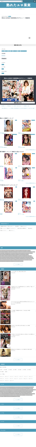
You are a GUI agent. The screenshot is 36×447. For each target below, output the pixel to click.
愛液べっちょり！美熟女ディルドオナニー (8, 228)
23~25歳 (9, 369)
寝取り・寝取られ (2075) (3, 392)
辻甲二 (3, 73)
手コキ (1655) (29, 392)
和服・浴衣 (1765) (20, 392)
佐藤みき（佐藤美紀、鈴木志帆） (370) (5, 255)
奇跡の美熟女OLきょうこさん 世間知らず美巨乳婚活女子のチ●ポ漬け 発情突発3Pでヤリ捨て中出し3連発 (18, 108)
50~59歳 (1, 371)
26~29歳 (14, 369)
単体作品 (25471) (6, 387)
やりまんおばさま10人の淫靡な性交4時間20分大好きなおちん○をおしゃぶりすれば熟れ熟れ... (17, 303)
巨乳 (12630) (31, 387)
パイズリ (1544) (13, 393)
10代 (1, 369)
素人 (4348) (6, 389)
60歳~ (6, 371)
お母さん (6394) (18, 388)
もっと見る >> (18, 264)
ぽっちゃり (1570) (7, 393)
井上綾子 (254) (7, 259)
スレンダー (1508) (18, 393)
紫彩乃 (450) (26, 253)
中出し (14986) (27, 387)
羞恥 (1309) (33, 393)
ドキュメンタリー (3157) (24, 389)
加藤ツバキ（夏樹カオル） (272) (19, 258)
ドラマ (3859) (18, 389)
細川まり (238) (12, 261)
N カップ (30, 378)
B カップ (6, 376)
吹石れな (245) (2, 261)
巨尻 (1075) (10, 396)
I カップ (6, 378)
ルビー (3, 64)
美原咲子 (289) (7, 258)
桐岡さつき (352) (29, 255)
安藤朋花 (10, 16)
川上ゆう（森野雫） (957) (26, 250)
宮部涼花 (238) (16, 261)
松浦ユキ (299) (31, 257)
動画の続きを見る (18, 45)
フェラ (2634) (34, 389)
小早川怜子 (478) (21, 253)
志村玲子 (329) (11, 257)
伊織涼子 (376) (26, 254)
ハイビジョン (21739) (12, 387)
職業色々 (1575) (2, 393)
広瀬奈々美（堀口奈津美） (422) (14, 254)
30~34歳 (19, 369)
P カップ (6, 380)
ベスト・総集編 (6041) (30, 388)
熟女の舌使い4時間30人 (22, 228)
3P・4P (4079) (10, 389)
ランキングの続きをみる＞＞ (31, 149)
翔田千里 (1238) (7, 250)
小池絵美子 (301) (26, 257)
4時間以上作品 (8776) (8, 388)
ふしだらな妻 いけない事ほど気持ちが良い (17, 272)
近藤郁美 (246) (30, 259)
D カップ (16, 376)
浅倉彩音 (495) (12, 253)
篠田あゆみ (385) (21, 254)
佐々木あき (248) (20, 259)
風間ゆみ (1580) (2, 250)
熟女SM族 (30, 228)
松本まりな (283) (12, 258)
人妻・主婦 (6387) (23, 388)
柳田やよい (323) (15, 257)
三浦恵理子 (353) (19, 255)
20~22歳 (5, 369)
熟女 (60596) (2, 387)
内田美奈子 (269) (26, 258)
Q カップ (11, 380)
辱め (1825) (15, 392)
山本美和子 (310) (21, 257)
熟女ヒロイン (11, 230)
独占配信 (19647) (22, 387)
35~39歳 (24, 369)
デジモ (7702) (14, 388)
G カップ (30, 376)
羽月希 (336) (6, 257)
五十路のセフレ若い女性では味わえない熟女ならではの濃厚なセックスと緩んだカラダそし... (17, 336)
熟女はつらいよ (23, 226)
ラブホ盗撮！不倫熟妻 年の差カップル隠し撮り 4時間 (17, 311)
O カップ (1, 380)
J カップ (11, 378)
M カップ (25, 378)
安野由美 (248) (25, 259)
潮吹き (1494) (23, 393)
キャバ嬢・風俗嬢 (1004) (16, 396)
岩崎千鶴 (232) (21, 261)
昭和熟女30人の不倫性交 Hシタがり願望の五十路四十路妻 (17, 350)
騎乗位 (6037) (2, 389)
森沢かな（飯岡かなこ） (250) (13, 259)
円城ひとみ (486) (16, 253)
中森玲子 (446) (30, 253)
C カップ (11, 376)
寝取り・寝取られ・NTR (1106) (4, 396)
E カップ (20, 376)
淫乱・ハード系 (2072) (11, 392)
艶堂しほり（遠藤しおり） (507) (4, 253)
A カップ (1, 376)
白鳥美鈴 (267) (32, 258)
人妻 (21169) (17, 387)
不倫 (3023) (29, 389)
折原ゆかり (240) (7, 261)
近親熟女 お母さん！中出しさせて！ (6, 226)
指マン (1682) (25, 392)
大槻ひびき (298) (2, 258)
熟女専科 (17, 226)
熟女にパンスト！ (3, 230)
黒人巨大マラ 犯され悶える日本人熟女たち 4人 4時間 (17, 326)
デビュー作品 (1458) (28, 393)
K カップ (15, 378)
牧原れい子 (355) (13, 255)
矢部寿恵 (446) (2, 254)
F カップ (25, 376)
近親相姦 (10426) (2, 388)
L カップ (20, 378)
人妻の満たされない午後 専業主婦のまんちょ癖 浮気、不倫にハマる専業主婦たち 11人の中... (17, 288)
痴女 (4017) (14, 389)
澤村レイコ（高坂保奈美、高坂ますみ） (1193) (16, 250)
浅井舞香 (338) (2, 257)
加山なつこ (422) (7, 254)
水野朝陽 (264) (2, 259)
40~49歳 (28, 369)
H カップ (1, 378)
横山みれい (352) (24, 255)
